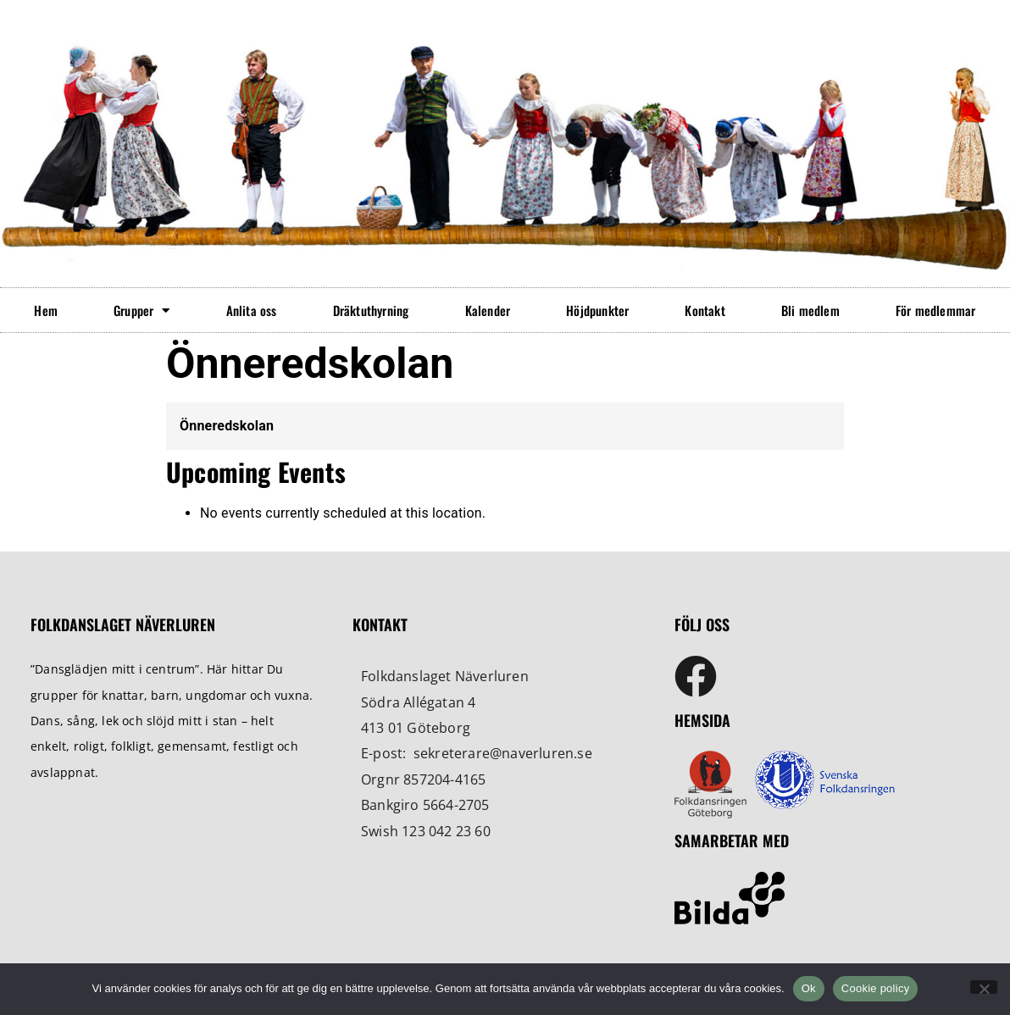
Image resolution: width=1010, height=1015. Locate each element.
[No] (983, 987)
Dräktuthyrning (371, 310)
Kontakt (704, 310)
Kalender (488, 310)
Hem (46, 310)
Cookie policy (875, 988)
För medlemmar (936, 310)
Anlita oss (251, 310)
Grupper (142, 310)
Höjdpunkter (597, 310)
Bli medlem (810, 310)
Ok (809, 988)
